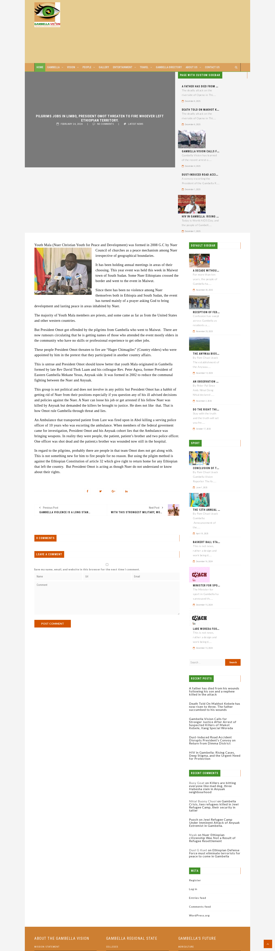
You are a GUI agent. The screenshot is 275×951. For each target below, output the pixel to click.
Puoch (193, 819)
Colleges (112, 946)
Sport (195, 443)
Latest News (135, 123)
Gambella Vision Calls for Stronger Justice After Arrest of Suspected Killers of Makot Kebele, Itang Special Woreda (212, 723)
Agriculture (186, 946)
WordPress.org (199, 915)
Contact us (212, 67)
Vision (71, 67)
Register (195, 880)
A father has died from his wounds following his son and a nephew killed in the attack (214, 691)
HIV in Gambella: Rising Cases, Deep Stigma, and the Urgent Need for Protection (214, 755)
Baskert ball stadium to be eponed (218, 542)
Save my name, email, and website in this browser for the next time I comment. (87, 569)
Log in (193, 889)
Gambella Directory (169, 67)
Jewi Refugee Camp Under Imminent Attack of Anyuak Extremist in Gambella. (214, 822)
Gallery (104, 67)
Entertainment (122, 67)
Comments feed (200, 906)
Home (39, 67)
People (86, 67)
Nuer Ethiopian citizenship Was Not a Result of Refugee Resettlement (212, 838)
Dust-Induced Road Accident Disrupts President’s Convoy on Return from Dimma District (212, 740)
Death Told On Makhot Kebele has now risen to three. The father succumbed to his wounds (214, 706)
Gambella (53, 67)
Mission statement (47, 946)
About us (191, 67)
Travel (144, 67)
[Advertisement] (163, 31)
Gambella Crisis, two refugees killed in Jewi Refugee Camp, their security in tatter (214, 805)
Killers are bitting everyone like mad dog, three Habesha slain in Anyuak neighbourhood (212, 787)
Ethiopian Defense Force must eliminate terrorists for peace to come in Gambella (214, 853)
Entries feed (197, 897)
